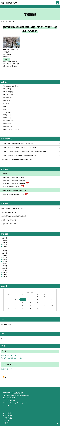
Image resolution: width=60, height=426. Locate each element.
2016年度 (4, 259)
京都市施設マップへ (7, 369)
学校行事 (6, 97)
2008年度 (4, 277)
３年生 (5, 109)
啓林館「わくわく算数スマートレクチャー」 (13, 358)
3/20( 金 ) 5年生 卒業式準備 (8, 220)
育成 (5, 100)
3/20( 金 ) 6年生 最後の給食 (8, 224)
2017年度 (4, 257)
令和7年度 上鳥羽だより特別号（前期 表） (17, 177)
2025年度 (4, 240)
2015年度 (4, 262)
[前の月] (6, 292)
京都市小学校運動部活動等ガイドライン (16, 194)
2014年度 (4, 264)
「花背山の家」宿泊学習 (10, 129)
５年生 (5, 115)
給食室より (7, 123)
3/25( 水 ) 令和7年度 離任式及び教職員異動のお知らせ (15, 216)
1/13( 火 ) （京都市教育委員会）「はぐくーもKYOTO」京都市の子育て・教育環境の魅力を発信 (23, 151)
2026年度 (4, 238)
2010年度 (4, 272)
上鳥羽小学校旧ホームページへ (11, 356)
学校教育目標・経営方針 (10, 86)
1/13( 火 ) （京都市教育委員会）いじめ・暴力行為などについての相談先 (18, 147)
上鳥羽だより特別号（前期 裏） (14, 186)
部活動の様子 (7, 121)
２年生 (5, 106)
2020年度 (4, 251)
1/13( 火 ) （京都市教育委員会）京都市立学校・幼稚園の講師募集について (19, 155)
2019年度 (4, 253)
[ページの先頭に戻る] (58, 424)
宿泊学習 (6, 126)
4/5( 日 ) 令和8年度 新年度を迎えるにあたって (13, 208)
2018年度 (4, 255)
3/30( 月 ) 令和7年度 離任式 (8, 212)
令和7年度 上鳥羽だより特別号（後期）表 (16, 183)
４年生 (5, 112)
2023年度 (4, 244)
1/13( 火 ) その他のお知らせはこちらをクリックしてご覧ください (16, 159)
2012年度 (4, 268)
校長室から (7, 95)
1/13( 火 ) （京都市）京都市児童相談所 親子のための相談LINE (17, 143)
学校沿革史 (7, 89)
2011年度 (4, 270)
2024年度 (4, 242)
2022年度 (4, 246)
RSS (6, 377)
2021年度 (4, 249)
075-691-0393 (11, 398)
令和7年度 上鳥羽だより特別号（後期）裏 (16, 180)
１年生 (5, 103)
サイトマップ (8, 405)
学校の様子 (7, 92)
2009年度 (4, 274)
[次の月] (53, 292)
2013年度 (4, 266)
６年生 (5, 118)
